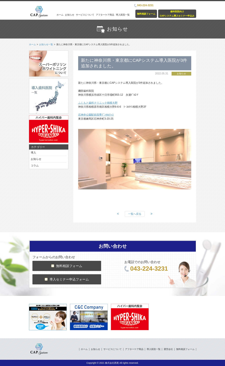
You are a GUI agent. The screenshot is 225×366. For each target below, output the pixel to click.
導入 (33, 152)
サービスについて (85, 14)
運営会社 (168, 349)
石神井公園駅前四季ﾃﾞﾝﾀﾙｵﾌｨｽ (96, 114)
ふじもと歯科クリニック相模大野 (97, 102)
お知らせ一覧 (46, 44)
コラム (35, 165)
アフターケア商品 (105, 14)
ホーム (60, 14)
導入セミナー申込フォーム (67, 279)
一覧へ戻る (134, 213)
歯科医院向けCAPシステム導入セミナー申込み (177, 13)
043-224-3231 (144, 5)
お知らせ (69, 14)
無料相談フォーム (146, 13)
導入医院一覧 (123, 14)
